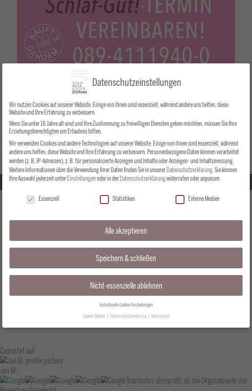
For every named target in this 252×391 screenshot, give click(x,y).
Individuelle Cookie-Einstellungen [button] (126, 302)
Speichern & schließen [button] (126, 255)
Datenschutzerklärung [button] (128, 313)
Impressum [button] (160, 313)
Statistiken (117, 196)
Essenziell (42, 196)
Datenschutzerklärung (189, 167)
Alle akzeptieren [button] (126, 228)
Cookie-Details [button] (94, 313)
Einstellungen (81, 176)
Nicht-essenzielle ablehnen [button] (126, 282)
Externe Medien (198, 196)
